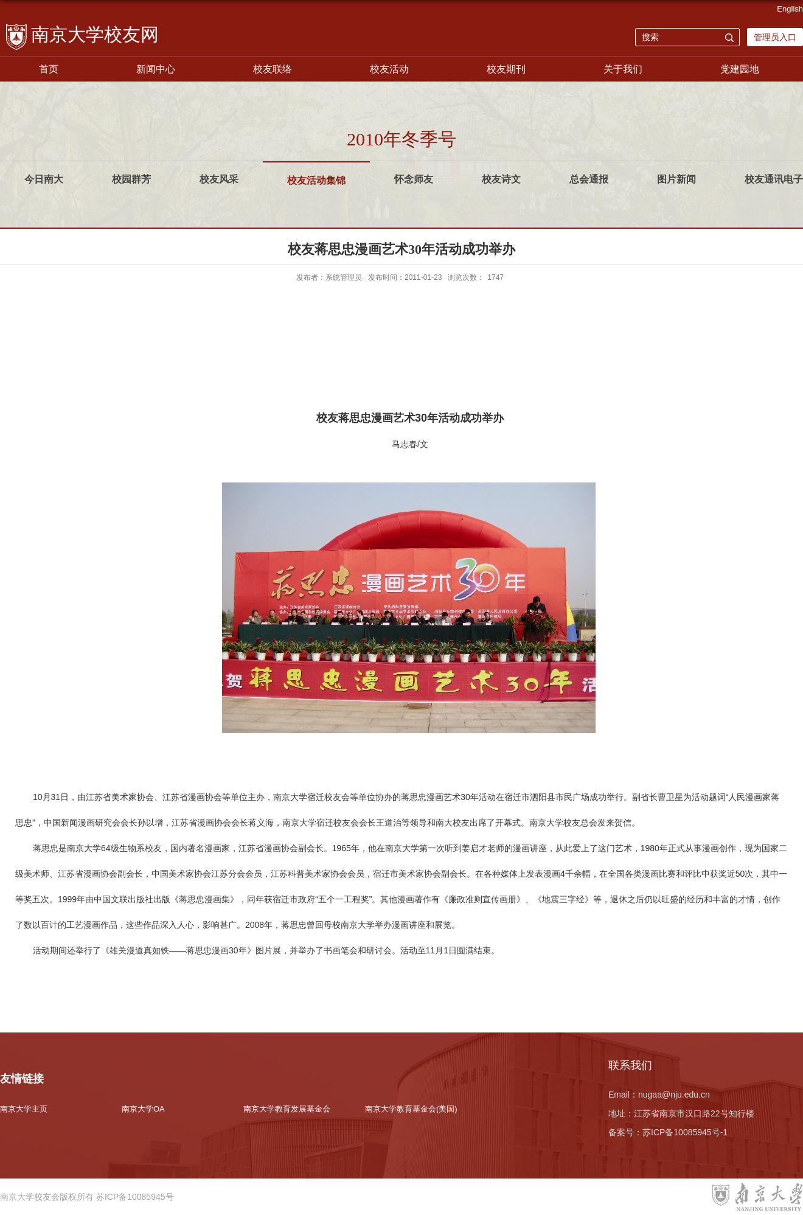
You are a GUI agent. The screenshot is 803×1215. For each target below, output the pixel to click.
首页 (48, 69)
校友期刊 (506, 69)
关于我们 (622, 69)
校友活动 (389, 69)
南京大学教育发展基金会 (286, 1108)
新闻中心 (155, 69)
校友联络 (272, 69)
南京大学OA (143, 1108)
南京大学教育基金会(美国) (411, 1108)
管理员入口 (775, 37)
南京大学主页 (23, 1108)
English (790, 8)
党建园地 (739, 69)
